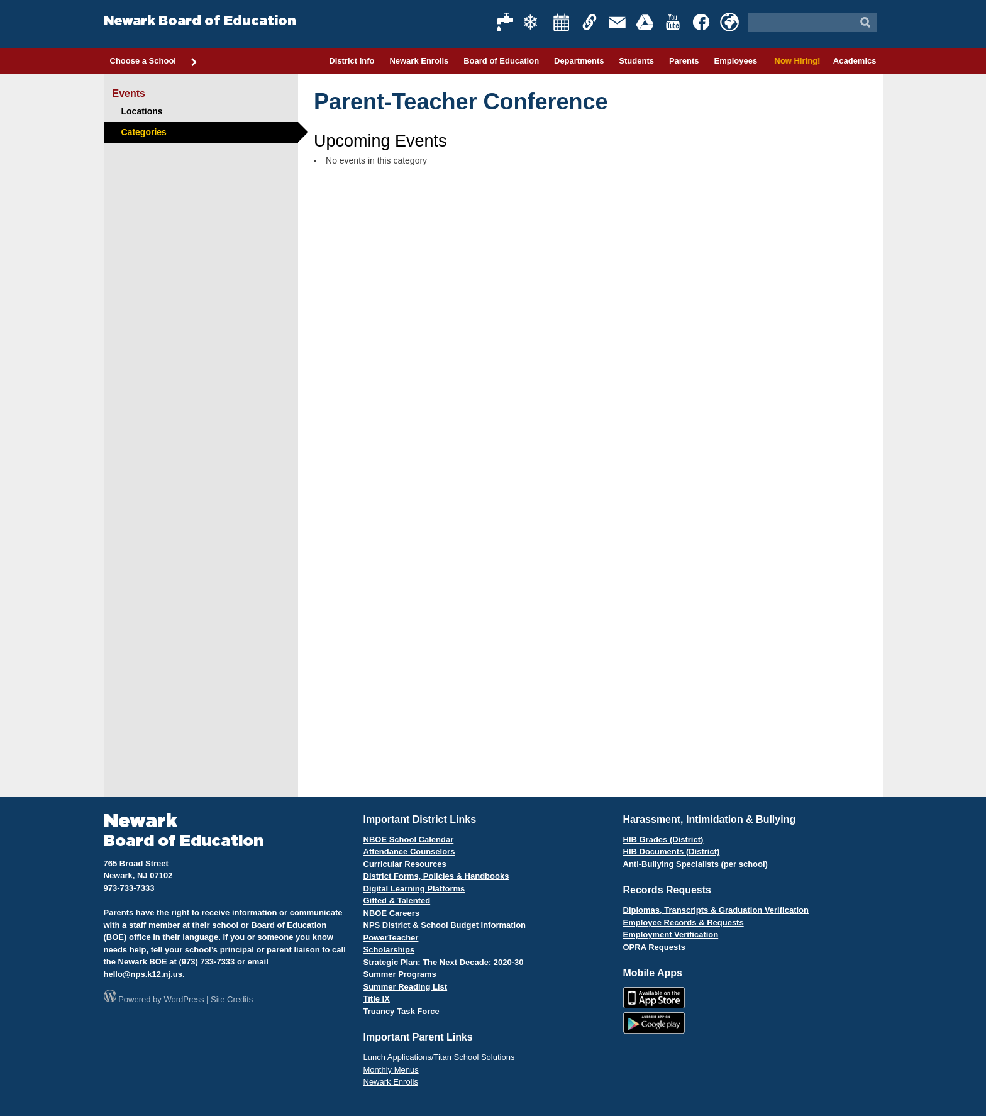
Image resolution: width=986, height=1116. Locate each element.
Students (636, 60)
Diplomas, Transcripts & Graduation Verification (716, 910)
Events (129, 93)
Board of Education (501, 60)
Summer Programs (399, 974)
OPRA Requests (654, 947)
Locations (142, 111)
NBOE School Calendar (408, 839)
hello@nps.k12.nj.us (143, 974)
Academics (855, 60)
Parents (684, 60)
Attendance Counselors (409, 851)
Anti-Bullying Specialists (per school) (695, 864)
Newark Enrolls (418, 60)
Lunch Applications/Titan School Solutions (439, 1057)
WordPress (183, 999)
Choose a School (154, 61)
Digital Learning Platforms (414, 888)
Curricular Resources (404, 864)
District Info (351, 60)
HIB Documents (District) (671, 851)
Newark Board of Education (200, 21)
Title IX (376, 998)
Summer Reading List (405, 986)
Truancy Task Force (401, 1011)
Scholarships (389, 949)
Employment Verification (671, 934)
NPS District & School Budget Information (444, 925)
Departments (579, 60)
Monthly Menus (391, 1069)
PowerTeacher (391, 937)
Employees (735, 60)
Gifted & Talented (397, 900)
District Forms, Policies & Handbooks (436, 876)
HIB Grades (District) (663, 839)
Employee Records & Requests (683, 922)
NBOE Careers (391, 913)
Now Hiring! (795, 60)
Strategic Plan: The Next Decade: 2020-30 (443, 962)
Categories (144, 132)
